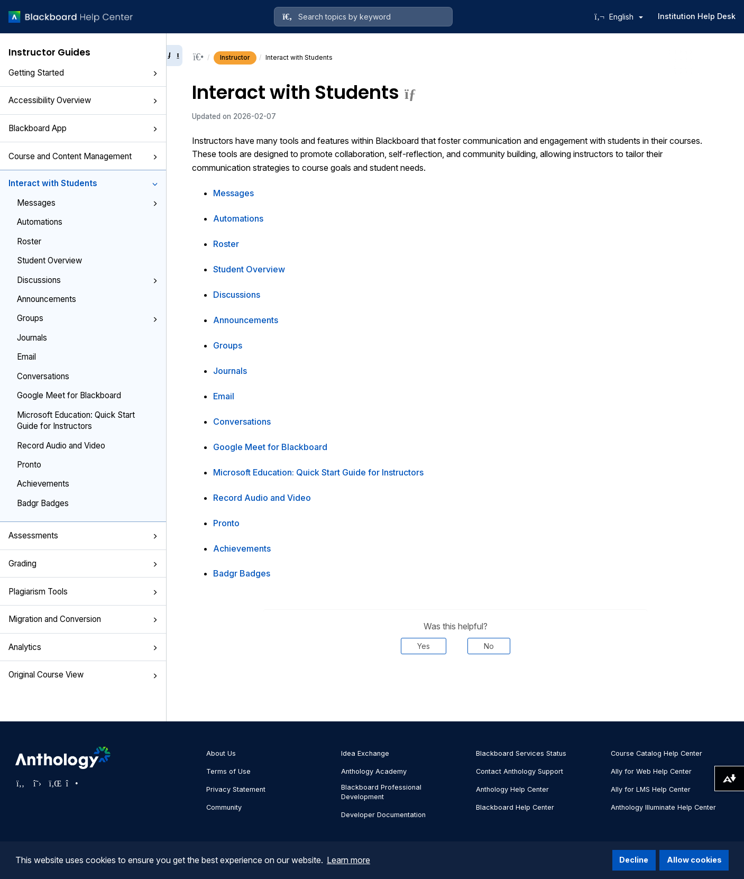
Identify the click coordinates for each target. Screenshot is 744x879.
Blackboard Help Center (515, 807)
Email (26, 357)
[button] (155, 73)
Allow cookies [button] (694, 859)
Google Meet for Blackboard (69, 395)
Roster (29, 241)
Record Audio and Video (61, 446)
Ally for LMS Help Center (651, 789)
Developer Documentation (383, 815)
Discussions (87, 280)
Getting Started (83, 73)
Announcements (46, 299)
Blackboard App (83, 128)
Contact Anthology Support (519, 771)
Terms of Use (228, 771)
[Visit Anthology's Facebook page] (20, 783)
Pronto (29, 465)
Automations (39, 222)
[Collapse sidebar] (174, 55)
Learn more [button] (348, 860)
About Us (221, 753)
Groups (87, 318)
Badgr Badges (43, 503)
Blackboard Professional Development (381, 792)
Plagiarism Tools (83, 592)
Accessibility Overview (83, 100)
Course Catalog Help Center (656, 753)
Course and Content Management (83, 156)
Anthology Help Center (512, 789)
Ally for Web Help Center (651, 771)
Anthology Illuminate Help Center (663, 807)
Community (224, 807)
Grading (83, 563)
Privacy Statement (235, 789)
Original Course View (83, 675)
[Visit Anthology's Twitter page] (37, 783)
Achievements (43, 484)
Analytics (83, 647)
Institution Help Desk (697, 16)
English (626, 16)
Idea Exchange (365, 753)
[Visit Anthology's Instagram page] (71, 783)
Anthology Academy (374, 771)
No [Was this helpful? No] (489, 646)
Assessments (83, 535)
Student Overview (49, 260)
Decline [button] (633, 859)
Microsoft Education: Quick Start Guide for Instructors (76, 420)
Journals (32, 338)
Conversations (43, 376)
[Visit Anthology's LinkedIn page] (54, 783)
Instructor (235, 57)
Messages (87, 203)
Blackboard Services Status (521, 753)
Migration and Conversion (83, 619)
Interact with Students (83, 183)
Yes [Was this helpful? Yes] (423, 646)
